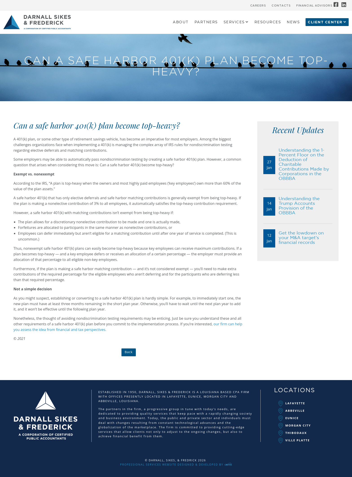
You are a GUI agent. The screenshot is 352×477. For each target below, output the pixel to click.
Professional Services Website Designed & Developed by (176, 464)
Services (234, 22)
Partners (206, 22)
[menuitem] (258, 4)
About (181, 22)
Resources (267, 22)
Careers (258, 5)
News (293, 22)
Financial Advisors (314, 5)
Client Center (325, 22)
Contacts (281, 5)
